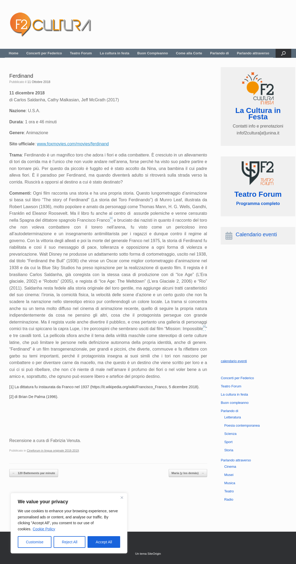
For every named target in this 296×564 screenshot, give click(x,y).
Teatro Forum (81, 53)
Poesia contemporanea (242, 425)
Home (13, 53)
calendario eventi (234, 361)
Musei (228, 475)
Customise (34, 542)
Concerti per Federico (44, 53)
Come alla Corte (189, 53)
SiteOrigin (154, 553)
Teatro (229, 491)
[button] (283, 53)
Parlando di (219, 53)
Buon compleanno (235, 403)
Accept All (104, 542)
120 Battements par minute (33, 473)
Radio (228, 499)
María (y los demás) (188, 473)
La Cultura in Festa (258, 113)
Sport (228, 442)
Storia (228, 450)
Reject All (69, 542)
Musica (229, 483)
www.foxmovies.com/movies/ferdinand (73, 144)
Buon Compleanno (152, 53)
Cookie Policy (44, 529)
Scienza (230, 434)
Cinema (230, 467)
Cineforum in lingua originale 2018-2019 (53, 450)
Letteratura (232, 417)
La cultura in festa (114, 53)
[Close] (122, 497)
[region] (69, 523)
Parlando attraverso (253, 53)
